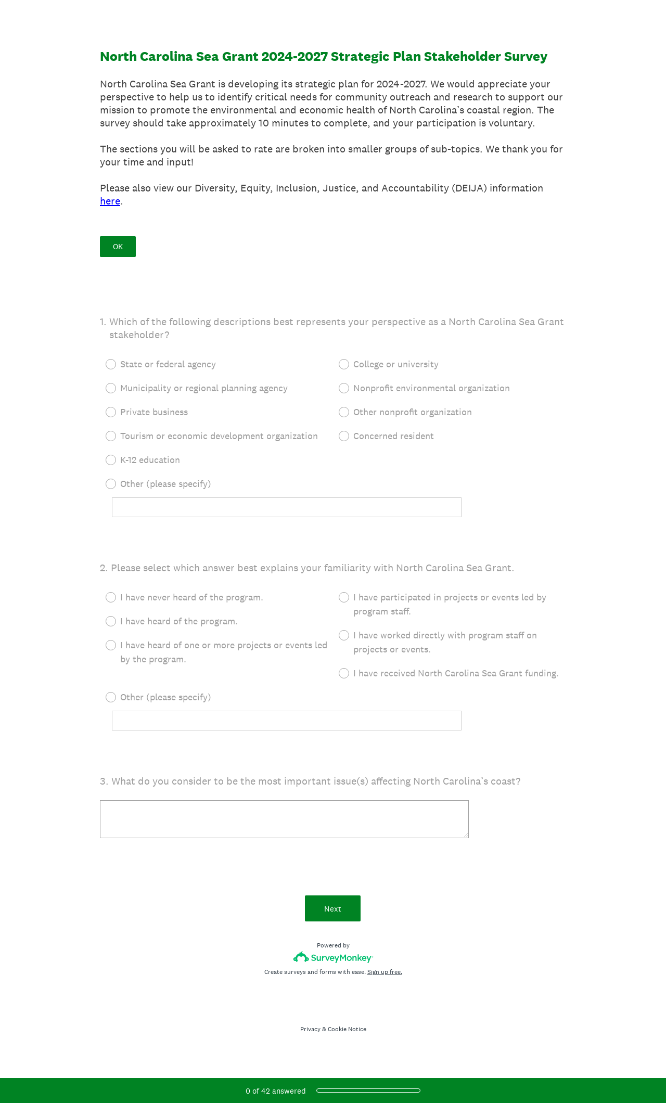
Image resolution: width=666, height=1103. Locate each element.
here (110, 201)
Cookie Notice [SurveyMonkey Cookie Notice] (347, 1031)
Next (333, 910)
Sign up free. (384, 973)
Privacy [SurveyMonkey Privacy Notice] (310, 1031)
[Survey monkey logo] (333, 959)
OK (118, 246)
